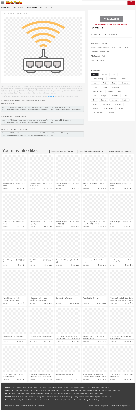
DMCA (118, 405)
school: (8, 397)
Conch (35, 387)
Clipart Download (17, 7)
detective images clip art (62, 151)
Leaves (25, 387)
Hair (70, 393)
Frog (68, 390)
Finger (96, 393)
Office (92, 397)
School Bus (57, 397)
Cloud (97, 387)
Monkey (89, 390)
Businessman (40, 393)
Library (76, 397)
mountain (118, 104)
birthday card (97, 91)
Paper (87, 397)
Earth (40, 387)
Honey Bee (74, 390)
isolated (110, 91)
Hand (101, 393)
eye (94, 100)
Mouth (87, 393)
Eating (86, 400)
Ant (13, 390)
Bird (21, 390)
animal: (8, 390)
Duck (48, 390)
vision (95, 104)
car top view (108, 108)
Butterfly (26, 390)
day (125, 96)
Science (81, 397)
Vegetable (64, 400)
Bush (93, 387)
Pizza (81, 400)
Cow (40, 390)
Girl (74, 393)
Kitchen (71, 400)
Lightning (65, 387)
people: (8, 393)
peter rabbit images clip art (91, 151)
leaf (94, 96)
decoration (106, 104)
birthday (104, 74)
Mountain (82, 387)
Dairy (19, 400)
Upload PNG (126, 405)
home (66, 393)
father (82, 393)
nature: (8, 387)
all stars (111, 113)
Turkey (114, 390)
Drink (29, 400)
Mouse (95, 390)
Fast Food (35, 400)
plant (94, 74)
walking (60, 393)
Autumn (19, 387)
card (105, 87)
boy (77, 393)
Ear (52, 393)
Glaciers (54, 387)
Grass (60, 387)
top (114, 74)
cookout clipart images (120, 151)
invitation (96, 108)
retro (120, 91)
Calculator (104, 397)
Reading (38, 397)
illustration (115, 96)
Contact (112, 405)
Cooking (96, 400)
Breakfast (13, 400)
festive (124, 100)
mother (33, 393)
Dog (44, 390)
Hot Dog (102, 400)
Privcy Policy (104, 405)
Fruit (41, 400)
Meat (45, 400)
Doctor (47, 393)
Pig (99, 390)
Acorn (13, 387)
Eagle (53, 390)
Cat (31, 390)
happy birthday (98, 79)
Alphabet (97, 397)
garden (95, 87)
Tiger (109, 390)
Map (63, 397)
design (103, 96)
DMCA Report (97, 28)
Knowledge (69, 397)
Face (91, 393)
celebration (124, 83)
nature (95, 83)
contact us (51, 96)
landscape (116, 87)
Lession (111, 397)
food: (7, 400)
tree (113, 83)
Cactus (30, 387)
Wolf (119, 390)
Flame (49, 387)
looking (114, 100)
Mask (13, 393)
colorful (103, 100)
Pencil (44, 397)
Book (25, 397)
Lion (84, 390)
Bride (22, 393)
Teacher (20, 397)
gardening (112, 79)
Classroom (31, 397)
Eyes (55, 393)
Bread (91, 400)
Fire (44, 387)
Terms (97, 405)
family (27, 393)
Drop (102, 387)
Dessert (24, 400)
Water (88, 387)
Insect (80, 390)
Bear (17, 390)
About (91, 405)
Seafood (57, 400)
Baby (18, 393)
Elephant (58, 390)
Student (14, 397)
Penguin (104, 390)
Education (50, 397)
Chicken (35, 390)
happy (123, 79)
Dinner (76, 400)
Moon (71, 387)
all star (121, 108)
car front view (98, 113)
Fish (64, 390)
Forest (107, 387)
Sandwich (51, 400)
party (104, 83)
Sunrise (76, 387)
